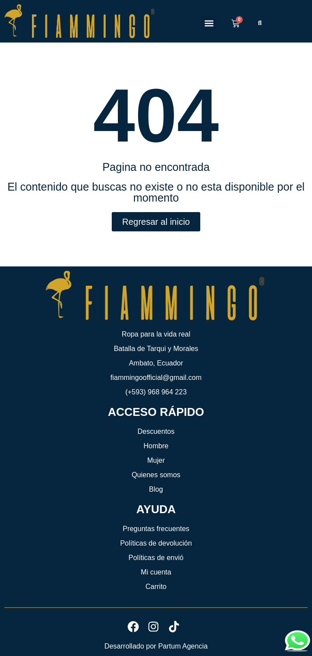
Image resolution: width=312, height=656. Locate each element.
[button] (209, 23)
